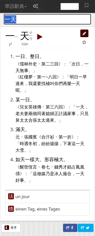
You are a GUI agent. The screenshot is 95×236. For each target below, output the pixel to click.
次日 (75, 63)
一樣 (30, 159)
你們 (58, 83)
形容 (49, 159)
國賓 (32, 136)
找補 (45, 83)
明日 (74, 76)
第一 (41, 76)
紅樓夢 (26, 76)
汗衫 (50, 136)
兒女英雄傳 (30, 106)
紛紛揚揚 (50, 143)
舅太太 (21, 119)
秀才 (63, 166)
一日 (20, 56)
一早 (82, 76)
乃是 (50, 173)
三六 (54, 106)
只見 (84, 113)
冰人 (58, 173)
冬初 (32, 143)
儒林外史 (28, 63)
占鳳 (75, 166)
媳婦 (50, 113)
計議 (63, 113)
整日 (35, 56)
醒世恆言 (28, 166)
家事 (71, 113)
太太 (41, 119)
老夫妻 (21, 113)
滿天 (20, 129)
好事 (19, 180)
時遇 (24, 143)
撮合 (67, 173)
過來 (19, 83)
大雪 (19, 149)
